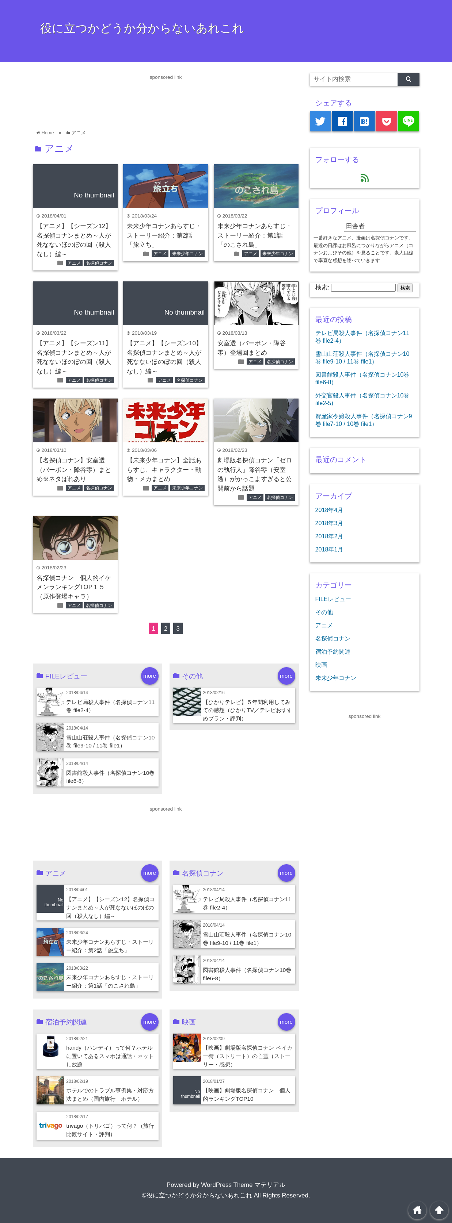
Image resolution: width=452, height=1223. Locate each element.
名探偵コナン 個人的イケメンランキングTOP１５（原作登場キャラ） (74, 587)
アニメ (74, 263)
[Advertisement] (166, 97)
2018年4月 (329, 510)
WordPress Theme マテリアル (243, 1184)
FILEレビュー (333, 599)
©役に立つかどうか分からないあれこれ (197, 1195)
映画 (321, 664)
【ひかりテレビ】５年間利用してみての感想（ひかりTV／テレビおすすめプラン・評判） (247, 710)
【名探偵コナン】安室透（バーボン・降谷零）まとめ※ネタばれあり (74, 469)
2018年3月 (329, 523)
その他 (324, 612)
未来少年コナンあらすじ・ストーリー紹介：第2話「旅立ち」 (164, 235)
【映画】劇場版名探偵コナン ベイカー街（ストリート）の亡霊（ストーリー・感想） (247, 1056)
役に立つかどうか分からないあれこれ (142, 28)
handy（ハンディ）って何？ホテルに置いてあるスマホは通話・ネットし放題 (110, 1056)
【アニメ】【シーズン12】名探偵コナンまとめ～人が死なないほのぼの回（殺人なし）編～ (110, 907)
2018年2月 (329, 536)
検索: (322, 287)
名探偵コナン (99, 263)
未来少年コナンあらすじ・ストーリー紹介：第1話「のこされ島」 (254, 235)
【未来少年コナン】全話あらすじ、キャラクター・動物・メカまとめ (164, 469)
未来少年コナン (187, 253)
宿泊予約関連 (332, 651)
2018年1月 (329, 549)
